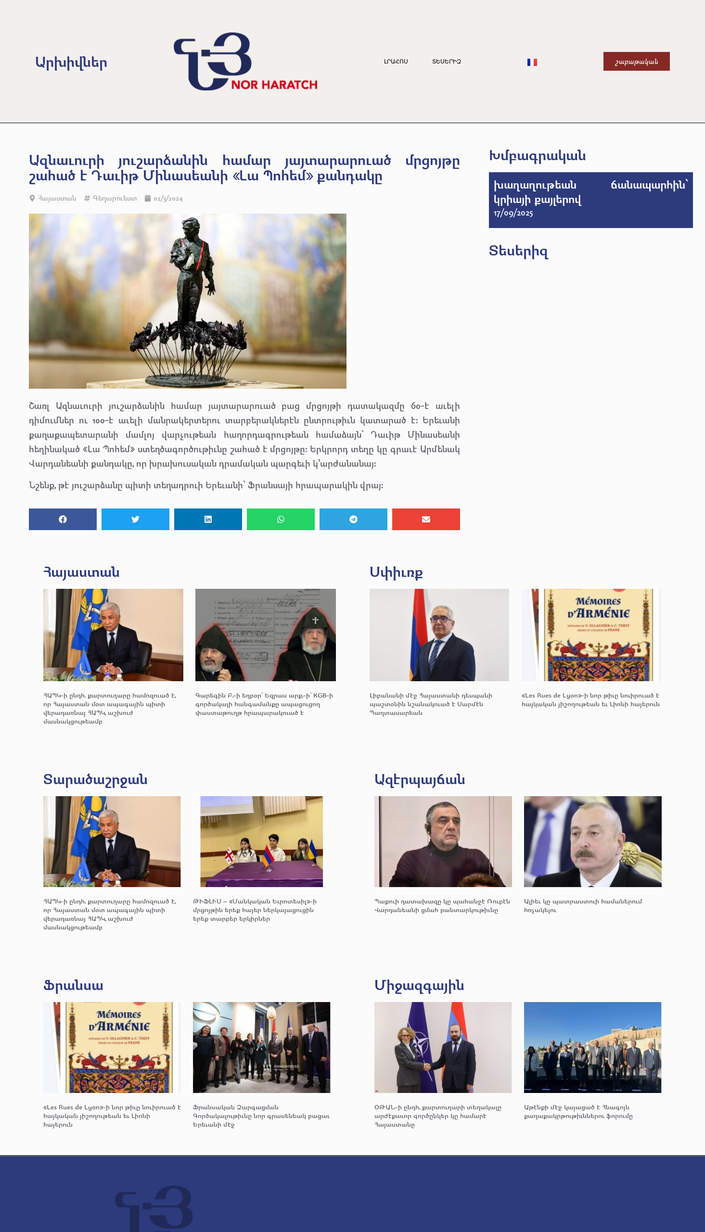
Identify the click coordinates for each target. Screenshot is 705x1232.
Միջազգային (419, 984)
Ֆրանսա (73, 984)
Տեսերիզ (446, 61)
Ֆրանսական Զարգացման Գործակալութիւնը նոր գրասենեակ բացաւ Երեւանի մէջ (261, 1115)
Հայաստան (57, 198)
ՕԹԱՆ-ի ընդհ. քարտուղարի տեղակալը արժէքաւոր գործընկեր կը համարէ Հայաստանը (437, 1115)
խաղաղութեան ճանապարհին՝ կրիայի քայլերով (591, 191)
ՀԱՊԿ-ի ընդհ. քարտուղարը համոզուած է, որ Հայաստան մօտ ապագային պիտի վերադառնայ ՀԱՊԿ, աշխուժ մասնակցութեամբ (109, 707)
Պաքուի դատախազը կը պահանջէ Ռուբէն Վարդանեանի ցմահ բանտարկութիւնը (442, 905)
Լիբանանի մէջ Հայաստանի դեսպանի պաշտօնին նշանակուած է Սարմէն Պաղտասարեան (431, 703)
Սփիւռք (396, 571)
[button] (63, 519)
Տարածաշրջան (95, 778)
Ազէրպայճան (419, 778)
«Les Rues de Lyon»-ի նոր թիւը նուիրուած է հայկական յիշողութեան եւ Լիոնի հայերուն (591, 699)
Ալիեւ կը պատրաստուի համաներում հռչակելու (583, 905)
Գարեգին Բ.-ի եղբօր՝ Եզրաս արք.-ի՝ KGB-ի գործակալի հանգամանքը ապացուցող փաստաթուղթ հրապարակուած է (264, 703)
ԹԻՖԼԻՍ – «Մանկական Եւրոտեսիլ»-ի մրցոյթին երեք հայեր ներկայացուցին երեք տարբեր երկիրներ (255, 909)
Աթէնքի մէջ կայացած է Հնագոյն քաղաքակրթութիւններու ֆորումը (578, 1111)
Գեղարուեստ (115, 198)
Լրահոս (396, 61)
